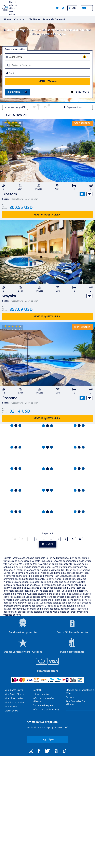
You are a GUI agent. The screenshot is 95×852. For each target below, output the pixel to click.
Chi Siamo (34, 19)
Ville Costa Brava (14, 690)
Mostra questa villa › (47, 214)
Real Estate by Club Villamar (76, 703)
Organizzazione (72, 107)
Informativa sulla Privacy (46, 709)
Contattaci (19, 19)
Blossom (9, 194)
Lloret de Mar (31, 199)
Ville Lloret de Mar (15, 698)
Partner (70, 697)
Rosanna (9, 397)
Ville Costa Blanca (14, 694)
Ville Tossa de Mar (14, 702)
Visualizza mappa (15, 107)
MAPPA (47, 544)
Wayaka (9, 295)
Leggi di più (47, 739)
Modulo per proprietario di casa (80, 691)
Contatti (37, 690)
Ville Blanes (11, 706)
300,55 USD (21, 207)
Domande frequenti (54, 19)
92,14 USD (20, 411)
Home (7, 19)
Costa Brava (17, 199)
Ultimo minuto (41, 694)
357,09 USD (21, 309)
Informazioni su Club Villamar (44, 700)
